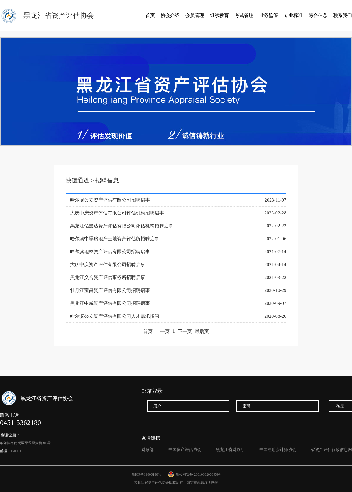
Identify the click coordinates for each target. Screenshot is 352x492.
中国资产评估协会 (184, 449)
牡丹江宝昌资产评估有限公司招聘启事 (110, 290)
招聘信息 (107, 180)
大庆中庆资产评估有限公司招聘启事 (107, 264)
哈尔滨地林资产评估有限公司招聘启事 (110, 251)
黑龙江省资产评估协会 (58, 15)
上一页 (162, 331)
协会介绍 (170, 15)
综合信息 (318, 15)
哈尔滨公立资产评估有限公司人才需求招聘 (114, 316)
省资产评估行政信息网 (331, 449)
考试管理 (244, 15)
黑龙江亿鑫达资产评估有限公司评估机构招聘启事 (121, 225)
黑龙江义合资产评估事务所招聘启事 (107, 277)
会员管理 (194, 15)
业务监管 (268, 15)
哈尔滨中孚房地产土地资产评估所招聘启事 (114, 238)
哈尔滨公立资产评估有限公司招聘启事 (110, 199)
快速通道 (77, 180)
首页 (150, 15)
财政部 (147, 449)
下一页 (185, 331)
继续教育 (219, 15)
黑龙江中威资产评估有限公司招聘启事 (110, 303)
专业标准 (293, 15)
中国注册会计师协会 (277, 449)
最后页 (202, 331)
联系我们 (342, 15)
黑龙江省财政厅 (230, 449)
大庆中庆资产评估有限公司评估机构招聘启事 (117, 212)
